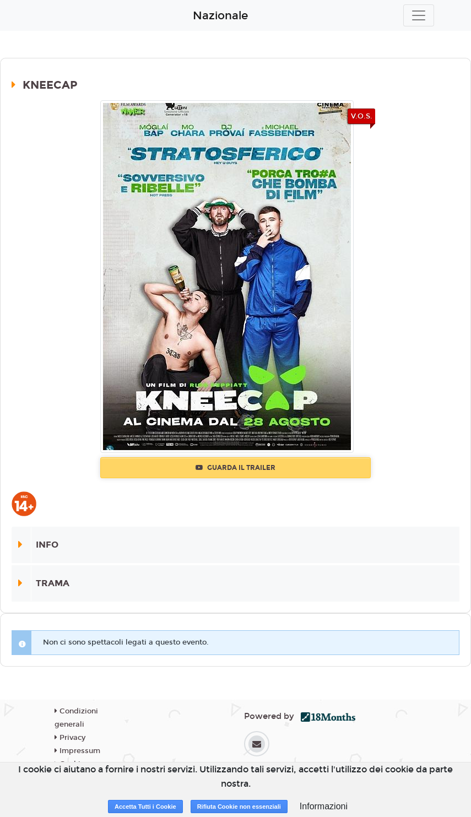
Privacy (70, 737)
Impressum (77, 750)
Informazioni (324, 806)
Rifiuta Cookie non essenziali (239, 806)
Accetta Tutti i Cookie (145, 806)
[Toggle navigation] (418, 15)
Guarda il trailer (235, 468)
